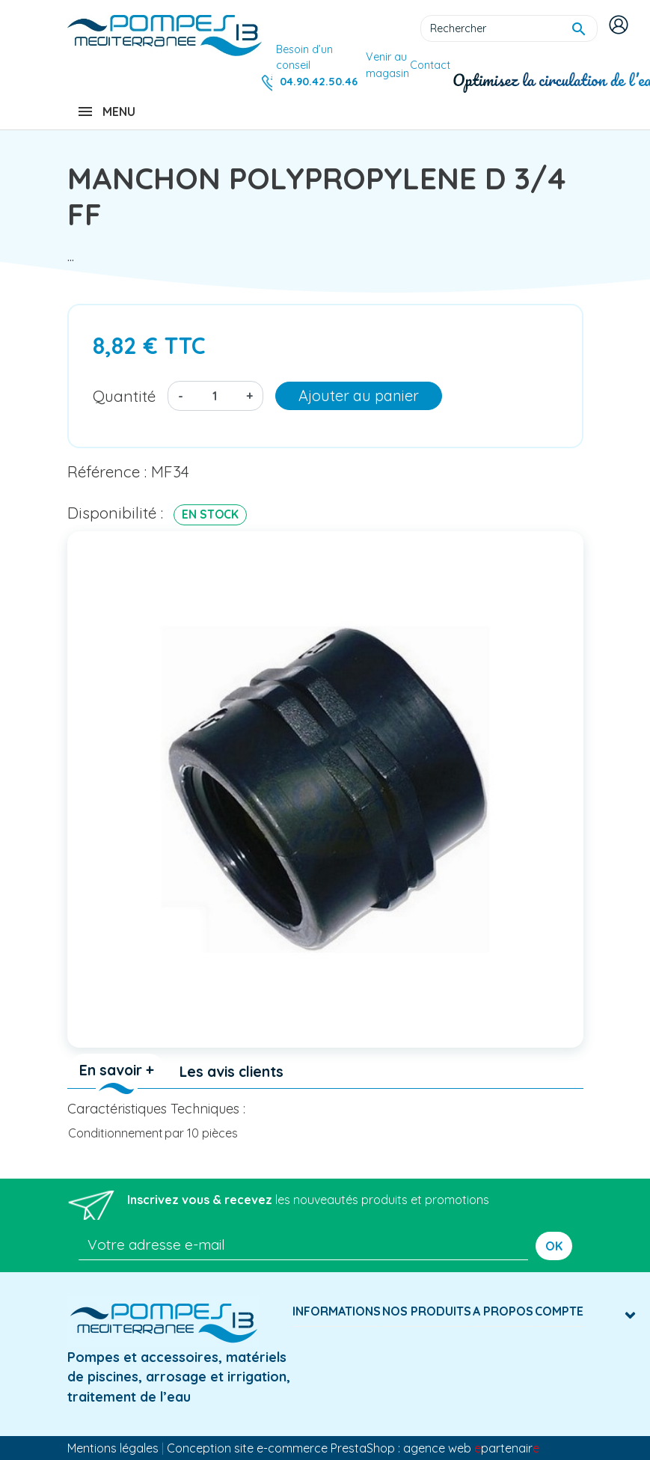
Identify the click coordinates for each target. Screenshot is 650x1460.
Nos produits (426, 1311)
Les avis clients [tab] (231, 1072)
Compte (559, 1311)
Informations (336, 1311)
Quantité (124, 396)
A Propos (503, 1311)
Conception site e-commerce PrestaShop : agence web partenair (353, 1448)
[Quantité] (214, 396)
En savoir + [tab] (116, 1070)
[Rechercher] (509, 28)
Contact (430, 65)
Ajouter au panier (358, 395)
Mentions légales (113, 1448)
